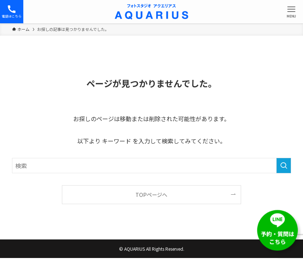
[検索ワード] (151, 165)
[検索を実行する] (283, 165)
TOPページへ (151, 194)
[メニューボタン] (291, 11)
